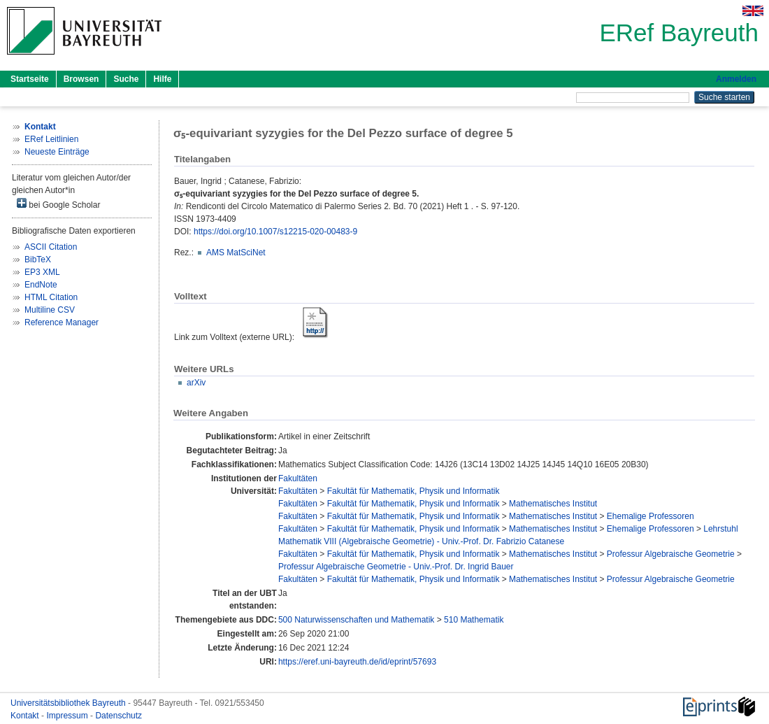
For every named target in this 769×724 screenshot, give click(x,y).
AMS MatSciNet (236, 252)
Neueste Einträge (56, 152)
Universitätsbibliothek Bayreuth (69, 703)
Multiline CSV (49, 310)
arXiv (196, 383)
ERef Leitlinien (51, 139)
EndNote (40, 285)
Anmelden (736, 79)
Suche (125, 79)
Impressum (68, 716)
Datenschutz (118, 716)
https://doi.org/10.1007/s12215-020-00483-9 (275, 231)
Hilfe (162, 79)
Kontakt (25, 716)
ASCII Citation (50, 247)
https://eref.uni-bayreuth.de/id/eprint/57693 (357, 662)
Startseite (29, 79)
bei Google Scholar (58, 204)
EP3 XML (42, 272)
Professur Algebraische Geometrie (671, 554)
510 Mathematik (473, 620)
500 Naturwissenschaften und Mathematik (356, 620)
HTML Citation (51, 297)
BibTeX (37, 259)
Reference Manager (61, 322)
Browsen (81, 79)
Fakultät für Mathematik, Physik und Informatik (413, 491)
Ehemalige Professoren (650, 516)
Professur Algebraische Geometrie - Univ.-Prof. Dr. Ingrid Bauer (396, 567)
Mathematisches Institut (553, 504)
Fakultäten (297, 478)
